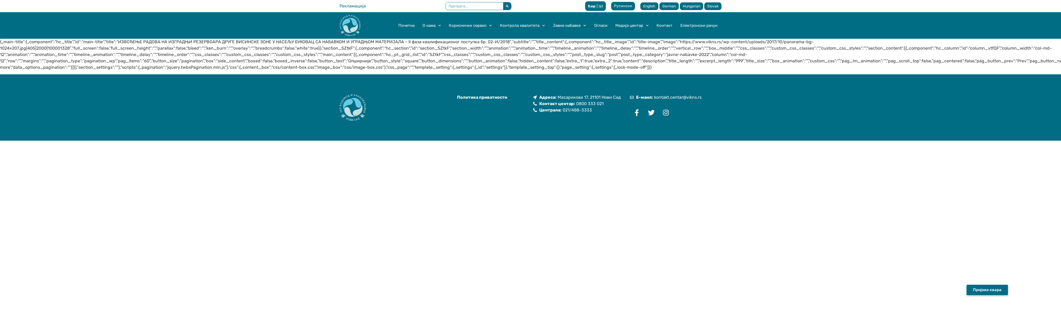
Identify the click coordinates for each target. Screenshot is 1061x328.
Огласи (600, 25)
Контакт (664, 25)
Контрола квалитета (522, 25)
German (669, 6)
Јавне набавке (569, 25)
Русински (623, 6)
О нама (432, 25)
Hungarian (691, 6)
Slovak (713, 6)
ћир (591, 6)
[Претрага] (507, 6)
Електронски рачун (699, 25)
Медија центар (632, 25)
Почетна (406, 25)
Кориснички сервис (470, 25)
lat (601, 6)
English (649, 6)
